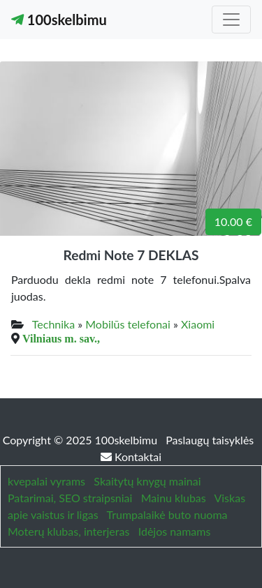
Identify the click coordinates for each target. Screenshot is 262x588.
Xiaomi (197, 324)
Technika (53, 324)
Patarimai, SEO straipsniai (70, 497)
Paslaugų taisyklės (210, 439)
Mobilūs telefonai (127, 324)
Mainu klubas (173, 497)
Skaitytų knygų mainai (147, 481)
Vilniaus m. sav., (61, 338)
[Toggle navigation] (231, 19)
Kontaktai (131, 456)
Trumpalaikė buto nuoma (166, 514)
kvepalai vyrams (46, 481)
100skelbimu (59, 19)
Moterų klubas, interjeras (68, 531)
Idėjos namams (174, 531)
